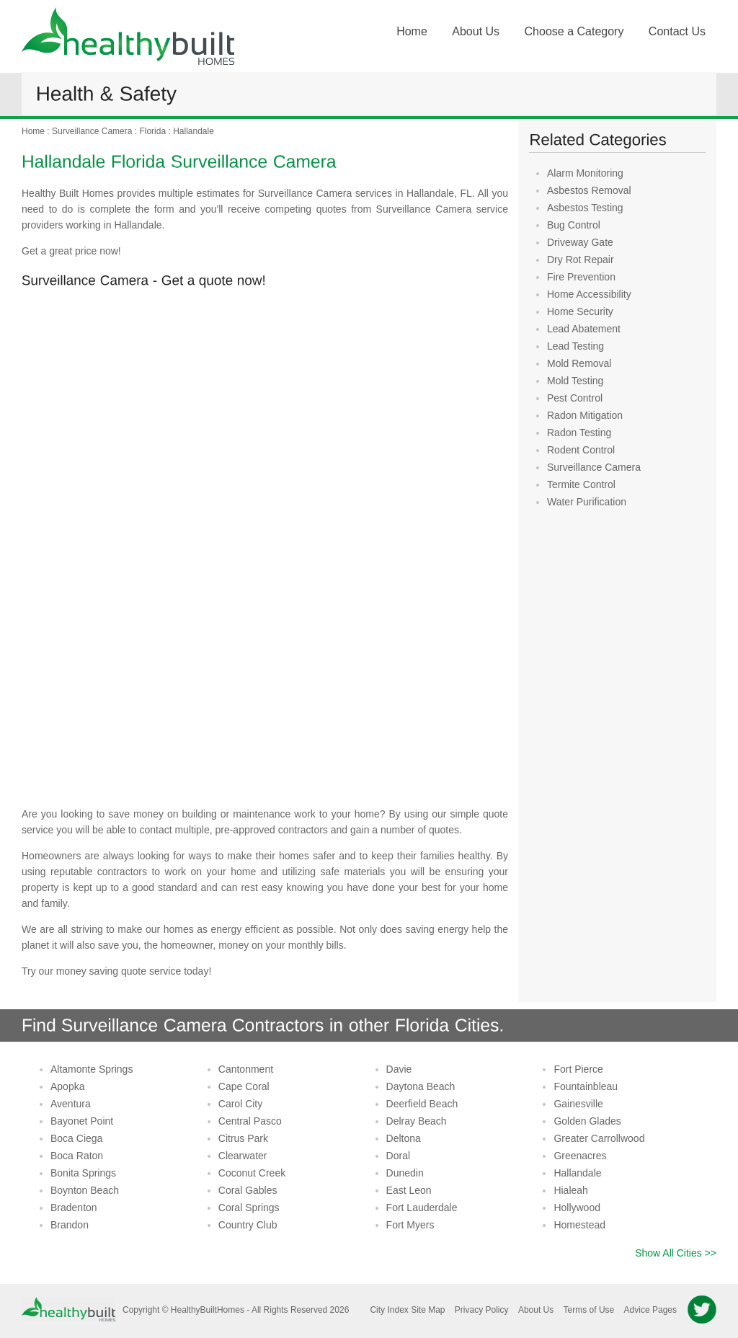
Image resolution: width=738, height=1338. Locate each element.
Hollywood (577, 1207)
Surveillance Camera (92, 131)
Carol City (240, 1103)
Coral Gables (247, 1190)
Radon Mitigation (585, 415)
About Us (475, 31)
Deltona (403, 1138)
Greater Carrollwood (599, 1138)
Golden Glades (587, 1121)
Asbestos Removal (589, 190)
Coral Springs (249, 1207)
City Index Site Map (407, 1310)
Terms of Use (589, 1310)
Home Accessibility (589, 294)
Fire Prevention (581, 277)
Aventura (70, 1103)
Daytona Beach (420, 1086)
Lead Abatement (584, 328)
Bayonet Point (81, 1121)
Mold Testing (575, 380)
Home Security (580, 311)
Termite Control (581, 484)
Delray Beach (416, 1121)
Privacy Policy (482, 1310)
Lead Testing (575, 346)
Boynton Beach (84, 1190)
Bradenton (73, 1207)
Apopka (67, 1086)
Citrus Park (243, 1138)
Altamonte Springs (91, 1069)
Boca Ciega (76, 1138)
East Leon (409, 1190)
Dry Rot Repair (580, 259)
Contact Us (677, 31)
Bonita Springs (83, 1173)
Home (411, 31)
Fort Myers (410, 1225)
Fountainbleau (586, 1086)
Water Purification (586, 502)
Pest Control (575, 398)
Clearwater (242, 1155)
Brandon (69, 1225)
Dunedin (405, 1173)
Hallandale (193, 131)
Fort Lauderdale (422, 1207)
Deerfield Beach (422, 1103)
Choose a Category (574, 31)
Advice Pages (650, 1310)
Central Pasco (250, 1121)
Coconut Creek (251, 1173)
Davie (399, 1069)
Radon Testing (579, 432)
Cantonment (245, 1069)
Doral (398, 1155)
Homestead (579, 1225)
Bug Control (573, 225)
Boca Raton (76, 1155)
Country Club (247, 1225)
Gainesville (578, 1103)
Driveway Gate (580, 242)
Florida (152, 131)
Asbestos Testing (585, 207)
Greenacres (580, 1155)
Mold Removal (579, 363)
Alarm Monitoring (585, 173)
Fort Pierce (578, 1069)
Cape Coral (244, 1086)
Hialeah (570, 1190)
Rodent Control (581, 450)
